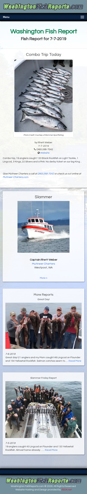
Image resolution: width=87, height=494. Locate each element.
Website (45, 153)
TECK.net (66, 489)
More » (43, 278)
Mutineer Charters (43, 263)
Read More (75, 361)
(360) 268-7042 (46, 174)
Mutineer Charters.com (15, 177)
